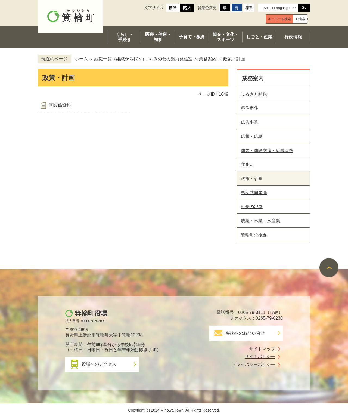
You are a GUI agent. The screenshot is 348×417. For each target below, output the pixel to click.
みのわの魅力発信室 (172, 59)
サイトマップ (262, 349)
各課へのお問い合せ (245, 333)
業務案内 (207, 59)
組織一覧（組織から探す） (120, 59)
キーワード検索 (279, 19)
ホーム (81, 59)
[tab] (279, 19)
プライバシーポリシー (253, 364)
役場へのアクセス (99, 364)
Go (304, 7)
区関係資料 (60, 105)
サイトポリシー (260, 356)
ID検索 (300, 19)
